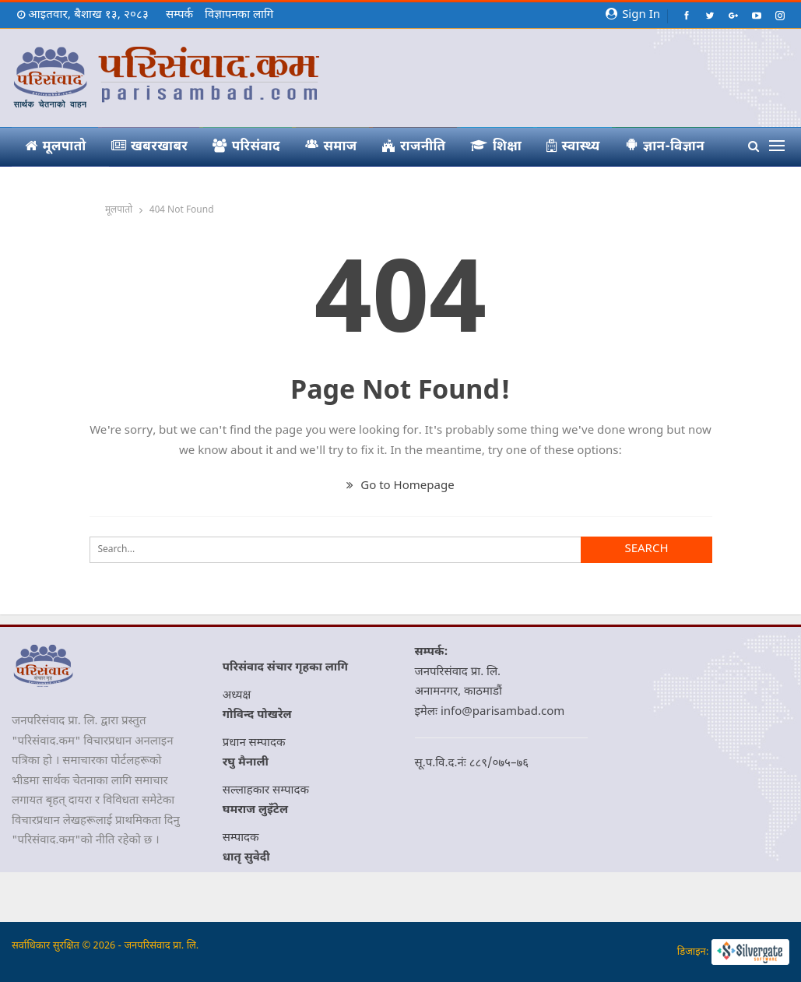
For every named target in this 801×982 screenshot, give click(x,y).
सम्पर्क (179, 15)
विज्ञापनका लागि (239, 15)
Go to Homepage (400, 486)
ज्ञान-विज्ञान (665, 146)
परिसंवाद (246, 147)
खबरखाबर (149, 147)
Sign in (633, 15)
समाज (331, 146)
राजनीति (414, 147)
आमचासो (59, 186)
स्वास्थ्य (573, 147)
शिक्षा (496, 147)
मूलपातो (55, 147)
